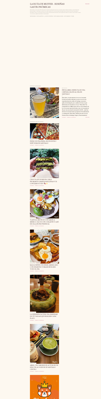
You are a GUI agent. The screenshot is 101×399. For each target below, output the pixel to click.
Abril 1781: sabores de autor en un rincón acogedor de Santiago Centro (44, 367)
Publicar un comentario (71, 117)
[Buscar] (87, 3)
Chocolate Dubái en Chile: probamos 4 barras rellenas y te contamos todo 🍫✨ (43, 181)
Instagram (33, 16)
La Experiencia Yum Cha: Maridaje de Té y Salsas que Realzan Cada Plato (44, 316)
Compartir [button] (64, 117)
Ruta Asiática (40, 16)
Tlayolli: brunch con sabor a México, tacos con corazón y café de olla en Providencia (44, 222)
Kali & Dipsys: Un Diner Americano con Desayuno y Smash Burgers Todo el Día (44, 267)
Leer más (87, 117)
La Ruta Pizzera (48, 16)
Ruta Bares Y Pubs (69, 16)
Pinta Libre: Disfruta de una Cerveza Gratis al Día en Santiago (73, 92)
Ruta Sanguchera (58, 16)
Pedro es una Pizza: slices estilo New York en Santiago (43, 142)
